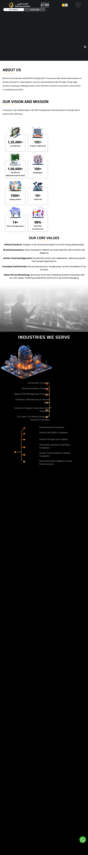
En (63, 5)
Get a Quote (13, 10)
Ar (66, 5)
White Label (35, 10)
